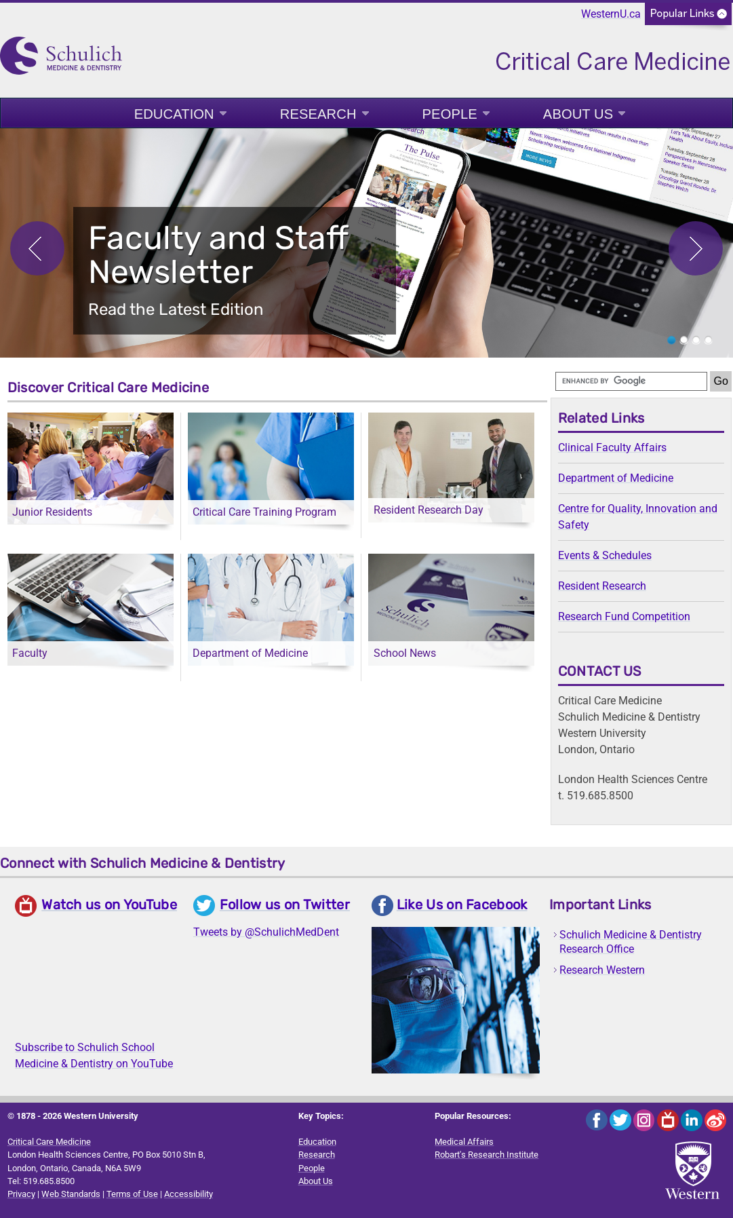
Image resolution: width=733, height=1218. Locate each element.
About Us (578, 114)
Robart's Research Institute (486, 1154)
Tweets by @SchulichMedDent (266, 932)
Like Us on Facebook (462, 904)
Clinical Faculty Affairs (612, 447)
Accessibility (188, 1194)
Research (318, 114)
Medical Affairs (464, 1142)
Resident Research (602, 585)
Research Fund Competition (624, 616)
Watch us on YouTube (109, 904)
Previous (37, 248)
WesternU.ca (611, 13)
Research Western (602, 970)
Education (174, 114)
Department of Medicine (615, 478)
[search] (631, 381)
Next (696, 248)
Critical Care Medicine (49, 1142)
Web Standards (70, 1194)
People (449, 114)
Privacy (21, 1194)
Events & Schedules (605, 555)
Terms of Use (132, 1194)
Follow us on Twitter (285, 904)
